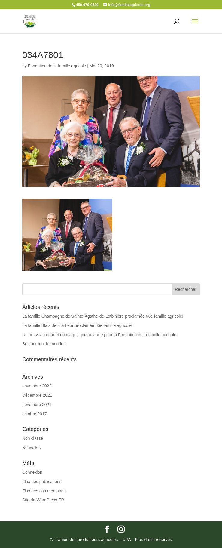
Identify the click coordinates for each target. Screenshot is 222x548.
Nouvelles (31, 447)
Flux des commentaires (44, 490)
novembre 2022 (36, 385)
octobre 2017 (34, 413)
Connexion (32, 472)
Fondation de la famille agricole (57, 65)
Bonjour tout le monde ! (44, 343)
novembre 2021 (36, 404)
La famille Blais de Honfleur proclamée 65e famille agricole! (77, 325)
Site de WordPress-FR (43, 499)
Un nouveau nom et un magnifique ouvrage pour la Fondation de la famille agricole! (100, 334)
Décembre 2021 (37, 395)
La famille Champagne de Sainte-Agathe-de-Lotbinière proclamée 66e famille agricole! (102, 316)
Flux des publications (42, 481)
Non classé (32, 438)
